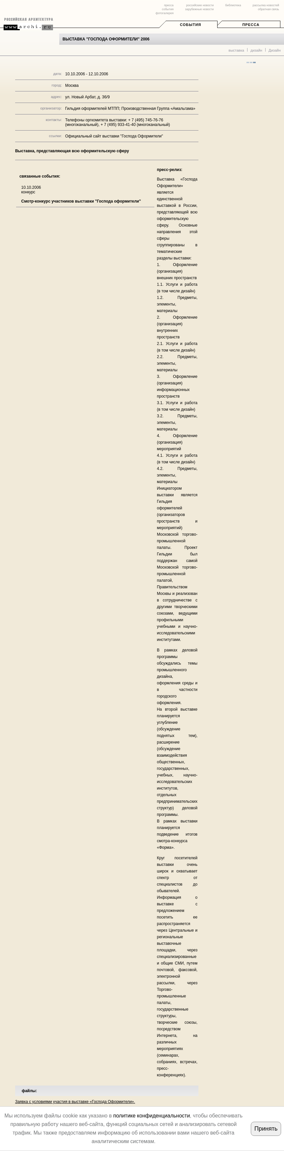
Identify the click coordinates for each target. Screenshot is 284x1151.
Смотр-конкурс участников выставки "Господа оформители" (81, 201)
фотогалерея (164, 13)
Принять (265, 1128)
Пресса (250, 25)
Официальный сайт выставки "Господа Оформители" (114, 136)
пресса (168, 5)
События (190, 25)
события (167, 9)
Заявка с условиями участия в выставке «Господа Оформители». (75, 1101)
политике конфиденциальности (151, 1115)
